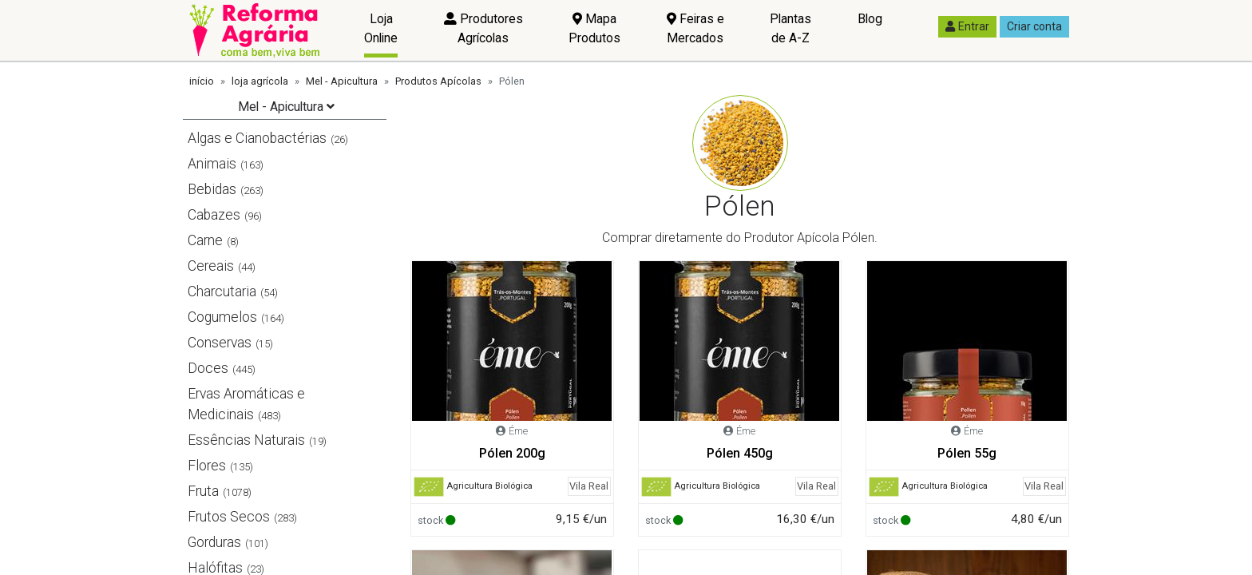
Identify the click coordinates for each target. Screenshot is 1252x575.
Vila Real (588, 486)
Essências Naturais (246, 440)
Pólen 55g (966, 453)
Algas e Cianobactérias (257, 138)
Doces (208, 368)
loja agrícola (260, 81)
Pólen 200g (512, 453)
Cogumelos (222, 317)
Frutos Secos (229, 517)
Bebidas (212, 189)
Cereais (211, 266)
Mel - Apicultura (342, 81)
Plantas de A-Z (790, 28)
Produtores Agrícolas (483, 28)
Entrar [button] (967, 26)
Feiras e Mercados (695, 28)
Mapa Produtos (594, 28)
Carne (205, 240)
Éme (518, 431)
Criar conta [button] (1034, 26)
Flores (207, 466)
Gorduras (214, 542)
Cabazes (214, 215)
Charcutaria (222, 291)
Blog (870, 18)
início (201, 81)
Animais (212, 164)
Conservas (220, 343)
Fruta (203, 491)
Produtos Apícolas (438, 81)
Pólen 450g (740, 453)
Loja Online (381, 28)
